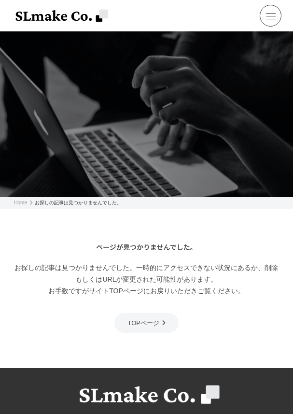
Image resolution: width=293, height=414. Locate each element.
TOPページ (143, 323)
